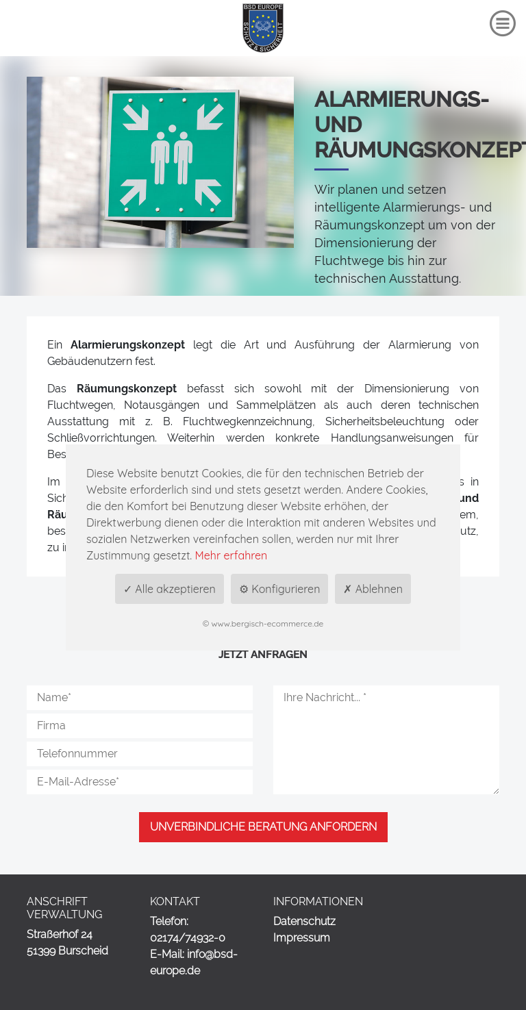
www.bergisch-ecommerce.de (268, 623)
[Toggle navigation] (503, 23)
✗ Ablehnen (373, 589)
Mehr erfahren (231, 555)
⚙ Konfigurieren (280, 589)
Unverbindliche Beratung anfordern (263, 826)
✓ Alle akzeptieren (169, 589)
